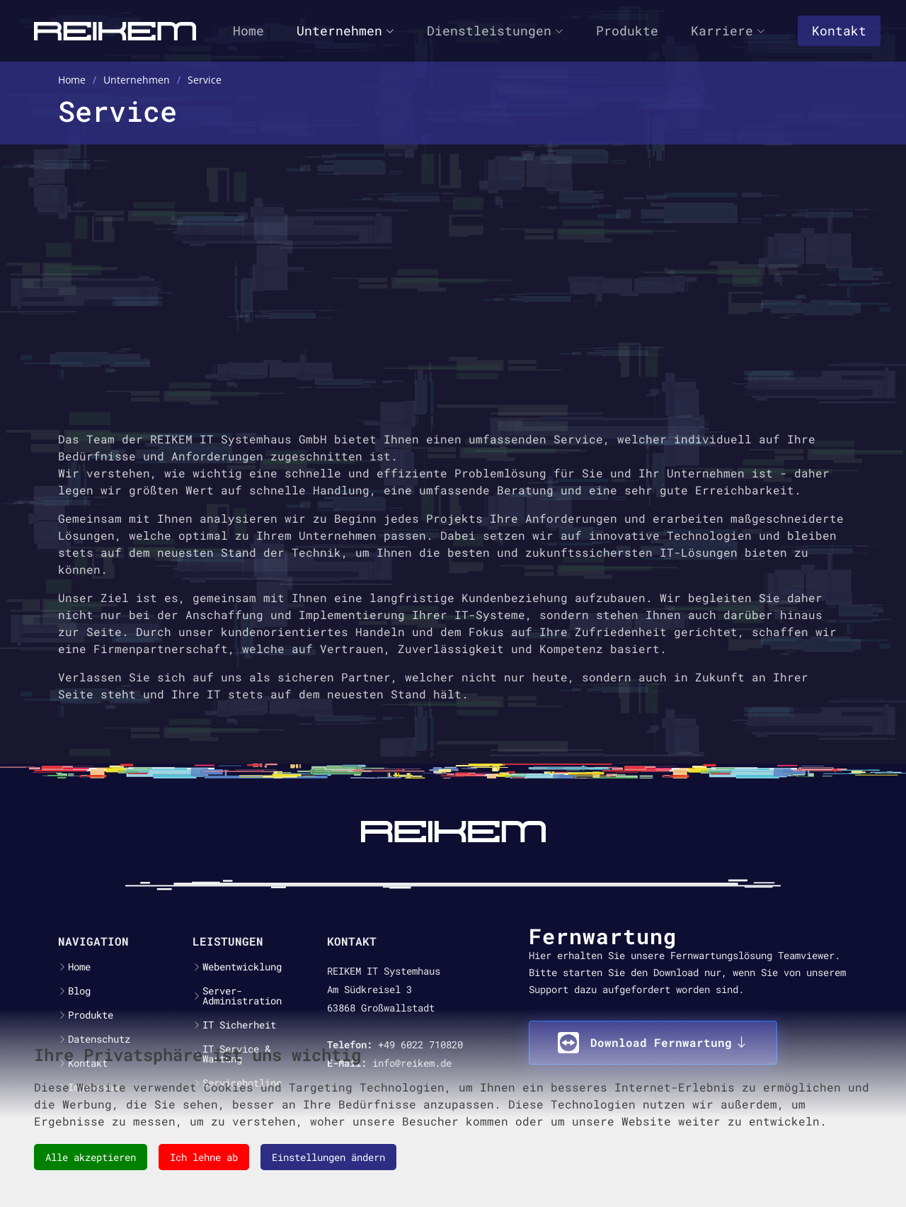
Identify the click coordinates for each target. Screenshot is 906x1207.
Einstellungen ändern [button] (328, 1157)
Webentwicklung (242, 967)
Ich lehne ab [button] (204, 1157)
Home (248, 30)
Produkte (627, 30)
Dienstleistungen (495, 30)
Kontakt (839, 30)
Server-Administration (242, 996)
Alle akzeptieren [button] (90, 1157)
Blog (79, 991)
